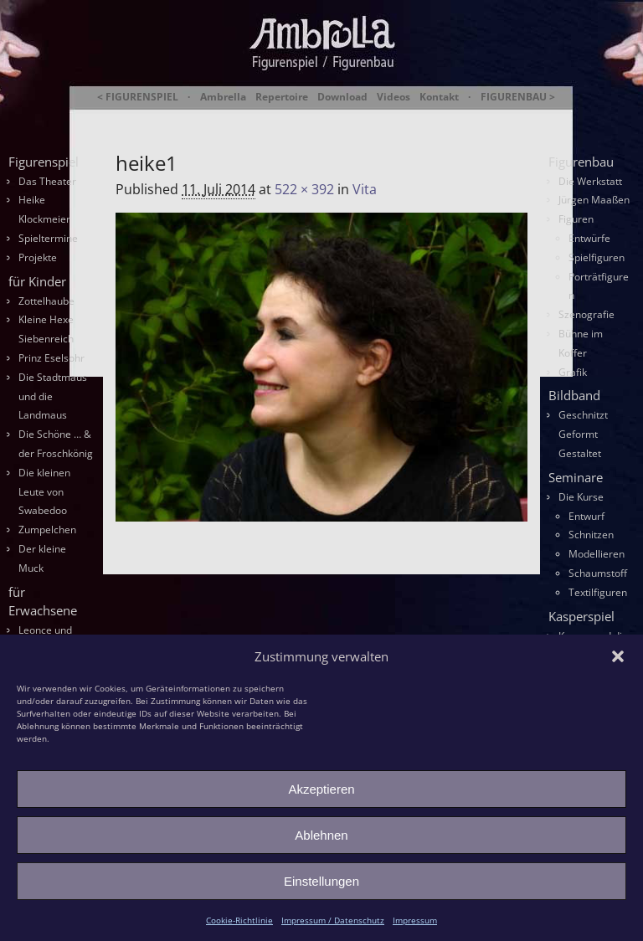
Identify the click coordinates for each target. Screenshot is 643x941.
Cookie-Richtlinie (239, 920)
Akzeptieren (321, 789)
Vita (364, 189)
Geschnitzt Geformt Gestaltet (583, 434)
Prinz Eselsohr (51, 358)
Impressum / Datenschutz (332, 920)
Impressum (415, 920)
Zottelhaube (46, 301)
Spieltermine (48, 238)
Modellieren (596, 554)
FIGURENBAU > (518, 97)
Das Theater (47, 181)
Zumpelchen (47, 529)
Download (342, 97)
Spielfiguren (596, 257)
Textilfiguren (597, 592)
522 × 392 (304, 189)
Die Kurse (581, 497)
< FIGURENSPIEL (137, 97)
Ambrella (223, 97)
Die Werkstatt (590, 181)
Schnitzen (591, 534)
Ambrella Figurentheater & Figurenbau (340, 117)
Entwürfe (589, 238)
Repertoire (281, 97)
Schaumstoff (597, 573)
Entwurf (586, 516)
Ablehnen (321, 835)
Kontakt (439, 97)
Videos (393, 97)
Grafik (572, 372)
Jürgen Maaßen (594, 200)
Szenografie (586, 314)
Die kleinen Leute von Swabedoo (44, 491)
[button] (618, 656)
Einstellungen (321, 881)
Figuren (576, 219)
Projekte (37, 257)
